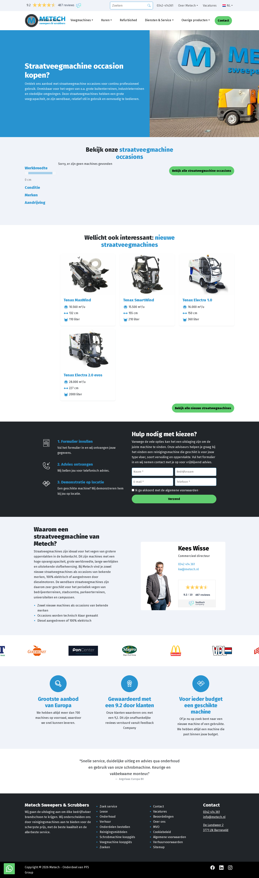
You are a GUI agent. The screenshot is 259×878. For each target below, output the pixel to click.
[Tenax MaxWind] (88, 274)
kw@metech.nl (188, 569)
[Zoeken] (149, 5)
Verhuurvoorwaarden (168, 842)
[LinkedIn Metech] (221, 867)
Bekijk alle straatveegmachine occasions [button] (201, 171)
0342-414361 (165, 5)
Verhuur (105, 821)
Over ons (159, 821)
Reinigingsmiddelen (113, 832)
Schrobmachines (48, 20)
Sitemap (159, 847)
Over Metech (187, 5)
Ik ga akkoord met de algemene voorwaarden (167, 491)
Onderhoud (108, 816)
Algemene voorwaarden (169, 837)
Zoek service (108, 806)
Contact (223, 21)
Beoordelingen (163, 816)
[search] (131, 5)
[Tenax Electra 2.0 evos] (88, 349)
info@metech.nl (214, 817)
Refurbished (128, 20)
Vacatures (210, 5)
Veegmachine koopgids (116, 842)
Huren (105, 20)
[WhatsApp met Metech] (9, 868)
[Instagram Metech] (230, 867)
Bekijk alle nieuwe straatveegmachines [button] (203, 408)
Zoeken (105, 847)
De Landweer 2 (213, 825)
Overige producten (194, 20)
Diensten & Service (158, 20)
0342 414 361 (186, 564)
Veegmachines (81, 20)
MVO (156, 827)
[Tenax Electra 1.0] (206, 274)
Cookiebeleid (162, 832)
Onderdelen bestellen (115, 827)
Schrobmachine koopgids (117, 837)
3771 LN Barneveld (215, 830)
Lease (104, 811)
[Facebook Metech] (212, 867)
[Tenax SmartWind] (147, 274)
